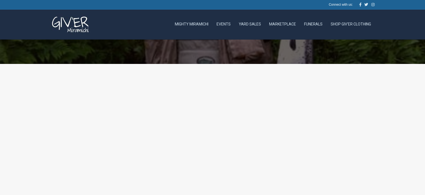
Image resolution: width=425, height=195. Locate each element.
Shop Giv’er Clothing (351, 24)
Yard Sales (250, 24)
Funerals (313, 24)
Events (224, 24)
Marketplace (282, 24)
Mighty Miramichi (191, 24)
